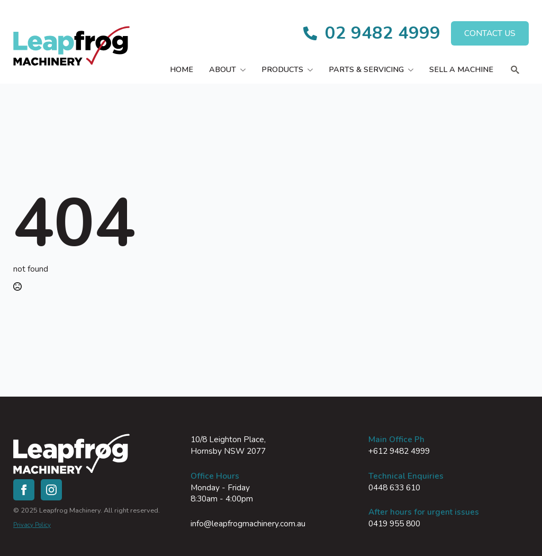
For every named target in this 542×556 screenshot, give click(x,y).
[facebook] (23, 489)
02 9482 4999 (382, 33)
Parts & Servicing (366, 69)
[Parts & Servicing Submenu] (412, 69)
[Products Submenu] (312, 69)
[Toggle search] (515, 70)
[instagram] (51, 489)
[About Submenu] (245, 69)
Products (282, 69)
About (222, 69)
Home (181, 69)
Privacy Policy (32, 525)
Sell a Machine (461, 69)
